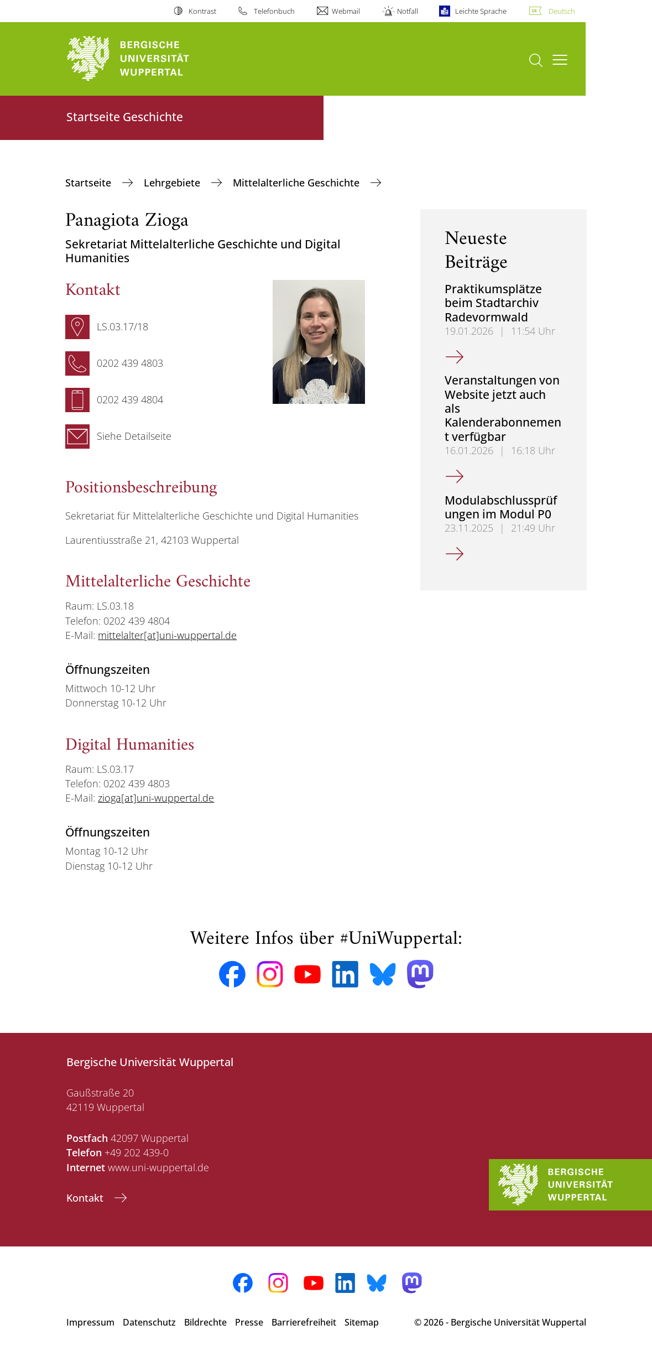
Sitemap (362, 1322)
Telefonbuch (274, 11)
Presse (249, 1322)
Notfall (407, 11)
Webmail (346, 11)
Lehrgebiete (173, 182)
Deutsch (562, 11)
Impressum (90, 1322)
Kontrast (202, 11)
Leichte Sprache (481, 11)
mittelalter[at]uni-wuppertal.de (167, 635)
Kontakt (86, 1197)
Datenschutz (149, 1322)
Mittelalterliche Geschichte (297, 182)
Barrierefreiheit (304, 1322)
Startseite (89, 182)
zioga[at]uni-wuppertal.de (156, 797)
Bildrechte (205, 1322)
